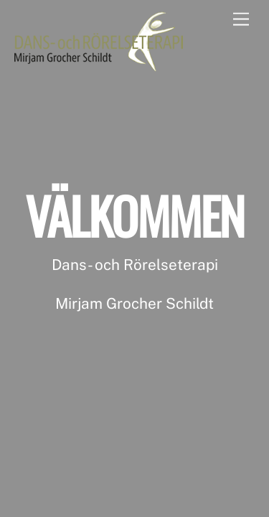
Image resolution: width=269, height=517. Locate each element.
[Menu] (241, 20)
